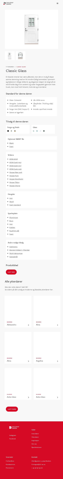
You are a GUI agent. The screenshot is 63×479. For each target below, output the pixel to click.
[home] (11, 3)
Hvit (11, 198)
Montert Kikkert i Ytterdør (19, 250)
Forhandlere (10, 461)
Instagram (12, 435)
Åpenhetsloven (37, 447)
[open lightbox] (31, 29)
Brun (11, 221)
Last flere (12, 409)
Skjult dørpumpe (16, 253)
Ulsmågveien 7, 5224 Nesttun (41, 461)
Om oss (34, 444)
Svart (11, 146)
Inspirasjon (35, 440)
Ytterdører (35, 437)
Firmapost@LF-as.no (38, 464)
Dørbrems (13, 246)
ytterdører (10, 67)
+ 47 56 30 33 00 (37, 468)
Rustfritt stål (14, 230)
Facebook (12, 439)
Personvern (10, 468)
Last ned (11, 272)
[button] (57, 3)
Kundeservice (10, 464)
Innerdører (35, 434)
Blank (11, 143)
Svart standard (15, 205)
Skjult (11, 201)
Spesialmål (13, 256)
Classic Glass (21, 67)
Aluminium (13, 217)
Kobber (12, 227)
